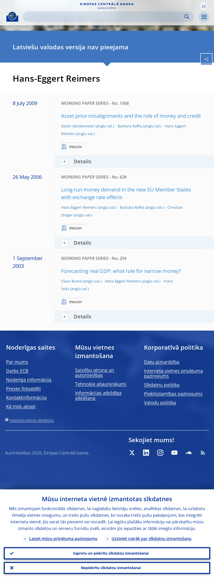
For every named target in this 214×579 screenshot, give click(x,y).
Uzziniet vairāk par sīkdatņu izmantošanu (151, 538)
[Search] (104, 16)
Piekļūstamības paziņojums (173, 394)
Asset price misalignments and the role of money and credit (131, 115)
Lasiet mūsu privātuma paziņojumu (63, 538)
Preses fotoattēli (23, 388)
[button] (203, 6)
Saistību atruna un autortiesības (94, 372)
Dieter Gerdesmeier (78, 126)
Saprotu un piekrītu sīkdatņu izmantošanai (111, 553)
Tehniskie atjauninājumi (100, 384)
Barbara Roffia (130, 126)
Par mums (17, 362)
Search (187, 16)
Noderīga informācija (28, 380)
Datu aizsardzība (161, 362)
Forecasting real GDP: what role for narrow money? (121, 271)
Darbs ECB (17, 371)
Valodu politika (160, 402)
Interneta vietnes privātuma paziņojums (173, 373)
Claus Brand (71, 281)
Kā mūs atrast (20, 406)
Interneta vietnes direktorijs (32, 420)
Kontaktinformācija (26, 397)
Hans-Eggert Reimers (79, 207)
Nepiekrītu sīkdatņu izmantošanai (111, 567)
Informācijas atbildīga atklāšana (98, 395)
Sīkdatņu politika (162, 385)
